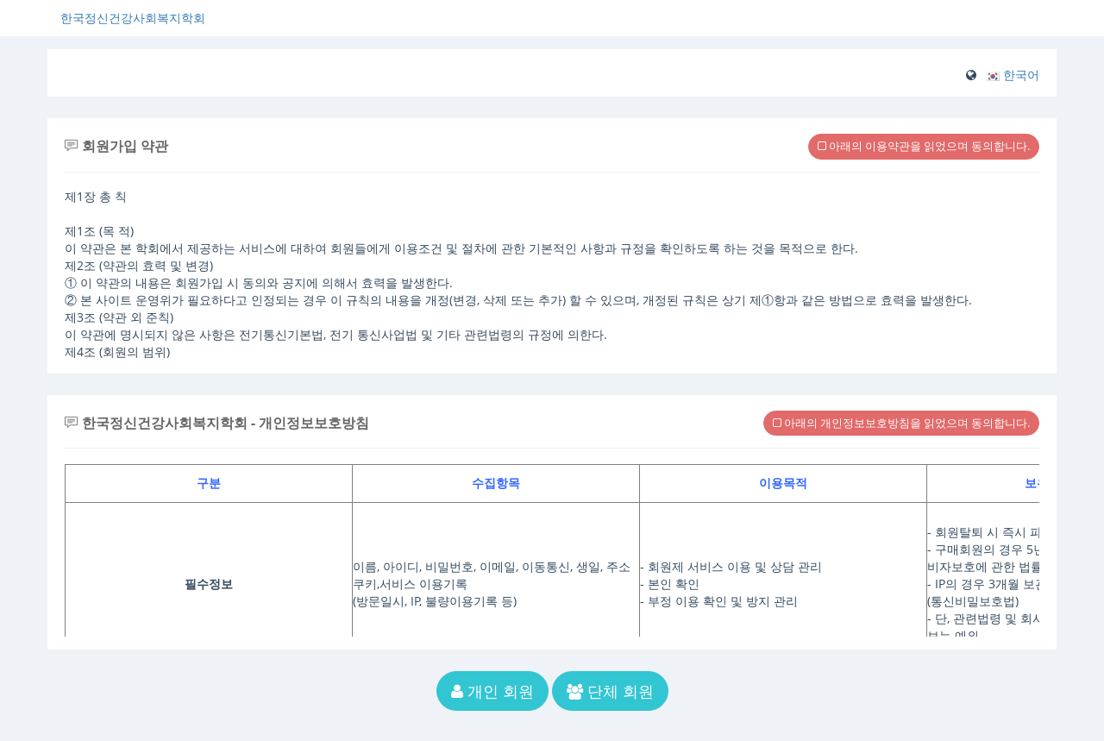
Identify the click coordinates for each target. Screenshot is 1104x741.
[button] (1012, 74)
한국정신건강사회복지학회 (132, 17)
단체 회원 (610, 691)
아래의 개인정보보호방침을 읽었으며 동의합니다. (901, 422)
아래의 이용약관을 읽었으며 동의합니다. (924, 146)
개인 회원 (492, 691)
